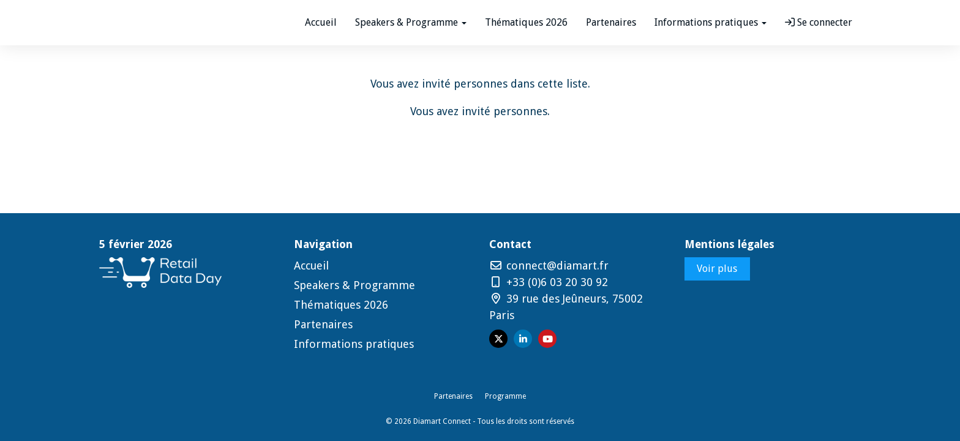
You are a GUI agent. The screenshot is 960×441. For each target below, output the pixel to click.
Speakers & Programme (354, 285)
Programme (505, 396)
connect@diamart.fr (549, 265)
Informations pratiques (354, 343)
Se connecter (818, 22)
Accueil (321, 22)
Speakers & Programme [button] (411, 22)
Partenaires (611, 22)
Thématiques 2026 (526, 22)
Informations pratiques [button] (710, 22)
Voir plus (717, 268)
